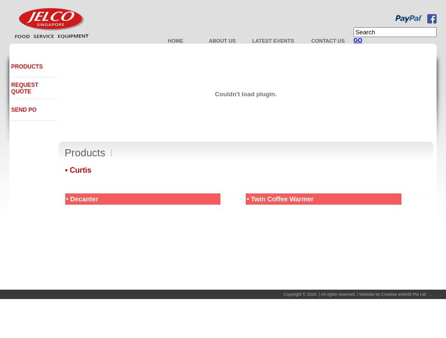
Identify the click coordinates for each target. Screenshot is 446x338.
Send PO (24, 110)
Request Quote (24, 88)
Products (27, 66)
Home (175, 41)
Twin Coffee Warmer (282, 199)
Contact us (328, 41)
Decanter (84, 199)
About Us (222, 41)
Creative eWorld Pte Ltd (403, 294)
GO (358, 40)
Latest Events (273, 41)
